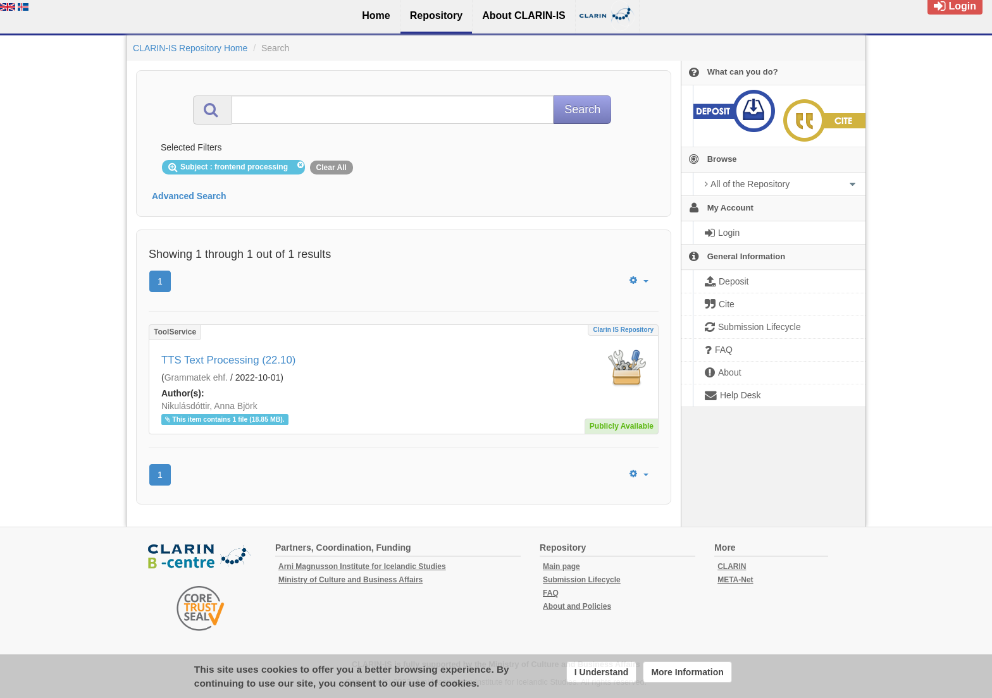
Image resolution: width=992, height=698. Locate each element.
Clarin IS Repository (623, 329)
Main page (561, 566)
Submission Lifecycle (582, 579)
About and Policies (577, 606)
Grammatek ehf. (196, 377)
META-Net (735, 579)
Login (955, 6)
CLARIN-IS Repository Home (190, 48)
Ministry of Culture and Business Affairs (350, 579)
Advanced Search (189, 196)
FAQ (551, 593)
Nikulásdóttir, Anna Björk (209, 406)
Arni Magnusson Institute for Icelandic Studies (362, 566)
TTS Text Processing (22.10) (228, 360)
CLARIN (731, 566)
